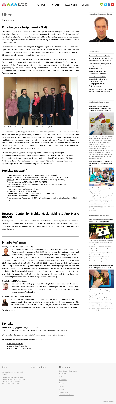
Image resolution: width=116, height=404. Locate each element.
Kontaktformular (60, 330)
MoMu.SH (10, 180)
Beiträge (40, 5)
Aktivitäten (63, 380)
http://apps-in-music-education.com (50, 335)
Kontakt (62, 389)
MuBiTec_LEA (27, 182)
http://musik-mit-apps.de (17, 346)
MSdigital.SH (12, 177)
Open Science (7, 49)
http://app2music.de (15, 343)
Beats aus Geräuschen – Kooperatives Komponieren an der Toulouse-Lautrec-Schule (101, 163)
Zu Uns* (86, 5)
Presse (61, 383)
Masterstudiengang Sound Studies (45, 158)
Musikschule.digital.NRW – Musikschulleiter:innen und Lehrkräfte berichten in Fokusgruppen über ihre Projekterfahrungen (98, 81)
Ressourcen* (71, 5)
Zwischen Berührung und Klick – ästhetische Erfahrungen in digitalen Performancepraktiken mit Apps (101, 58)
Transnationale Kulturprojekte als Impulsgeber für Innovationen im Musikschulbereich (100, 66)
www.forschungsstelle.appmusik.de (20, 335)
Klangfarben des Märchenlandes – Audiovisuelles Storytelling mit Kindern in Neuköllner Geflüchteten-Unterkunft (101, 108)
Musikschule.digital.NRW (16, 175)
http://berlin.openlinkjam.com (19, 348)
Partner (61, 386)
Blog (60, 377)
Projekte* (55, 5)
